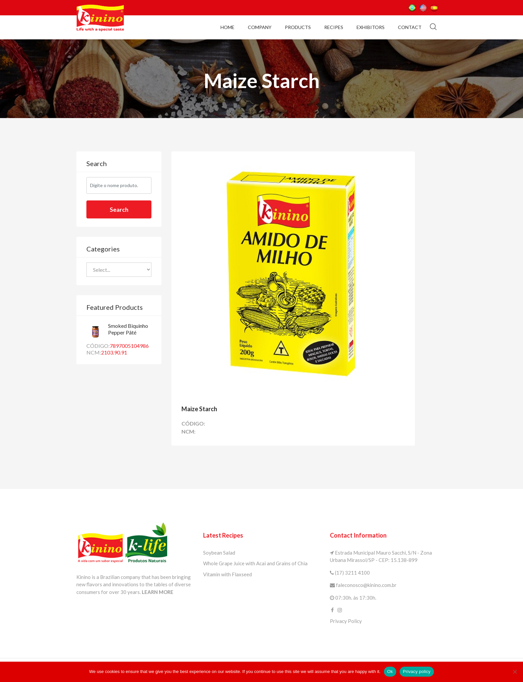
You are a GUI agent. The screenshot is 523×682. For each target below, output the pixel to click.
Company (260, 27)
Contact (410, 27)
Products (298, 27)
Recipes (333, 27)
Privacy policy (417, 671)
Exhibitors (371, 27)
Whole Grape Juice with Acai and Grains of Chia (255, 563)
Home (227, 27)
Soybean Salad (219, 552)
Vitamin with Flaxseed (227, 574)
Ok (390, 671)
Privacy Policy (346, 620)
